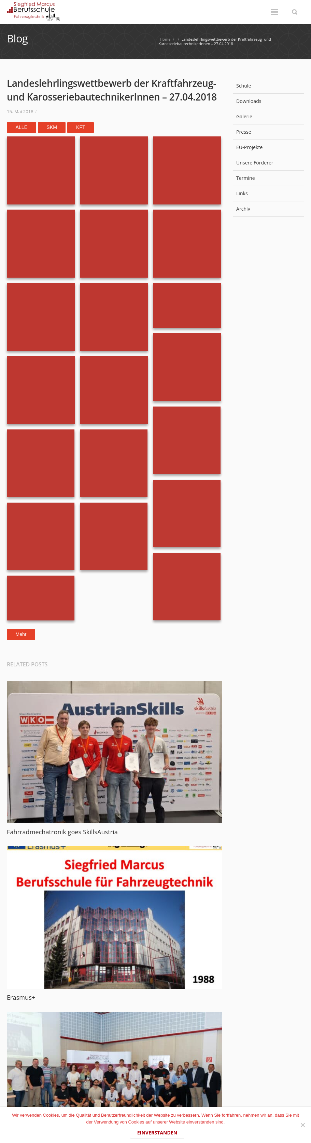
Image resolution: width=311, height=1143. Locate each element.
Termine (245, 178)
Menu (274, 12)
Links (242, 193)
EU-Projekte (249, 147)
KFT (80, 127)
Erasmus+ (21, 997)
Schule (268, 85)
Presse (268, 132)
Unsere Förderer (268, 162)
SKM (51, 127)
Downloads (248, 101)
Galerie (244, 116)
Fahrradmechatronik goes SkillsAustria (62, 832)
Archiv (268, 208)
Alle (22, 127)
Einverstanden (157, 1132)
